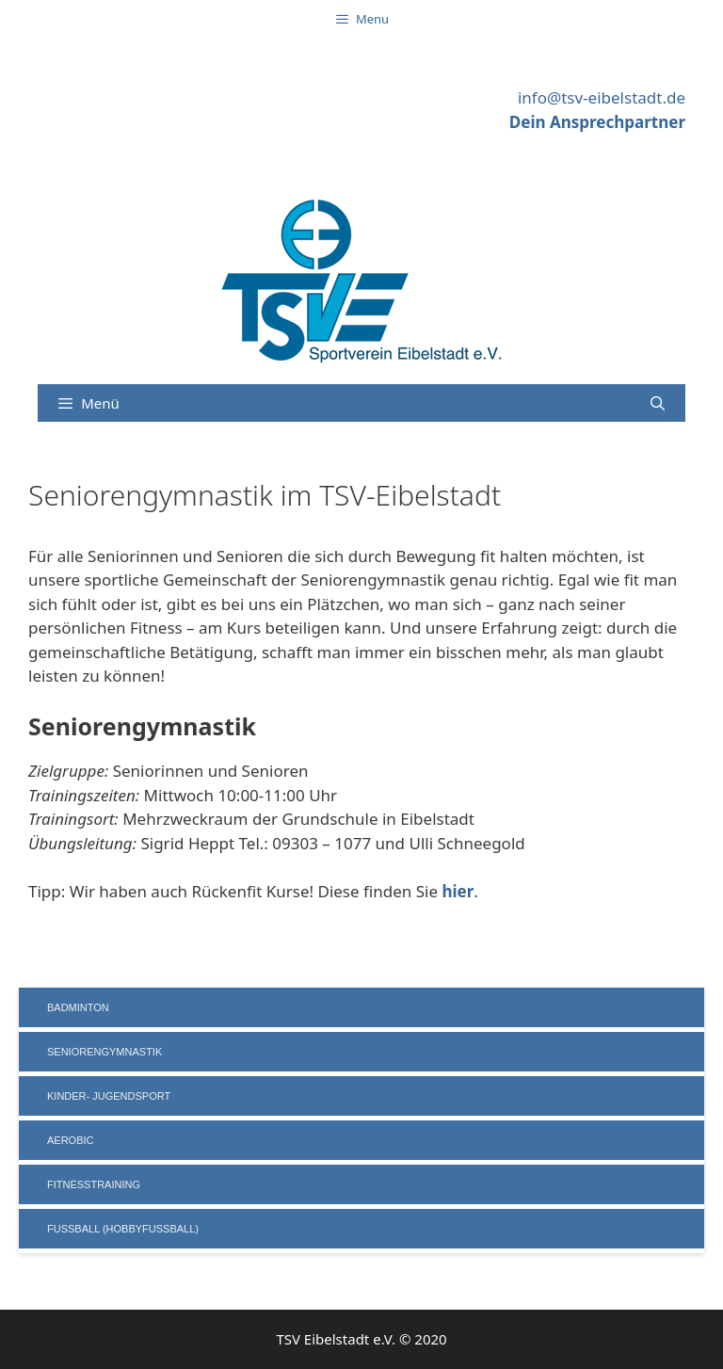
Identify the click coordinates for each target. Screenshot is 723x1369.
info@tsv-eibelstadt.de (601, 97)
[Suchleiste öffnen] (657, 403)
